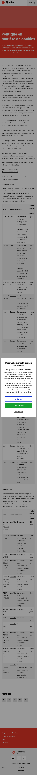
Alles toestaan (19, 405)
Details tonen (18, 412)
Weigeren (18, 399)
